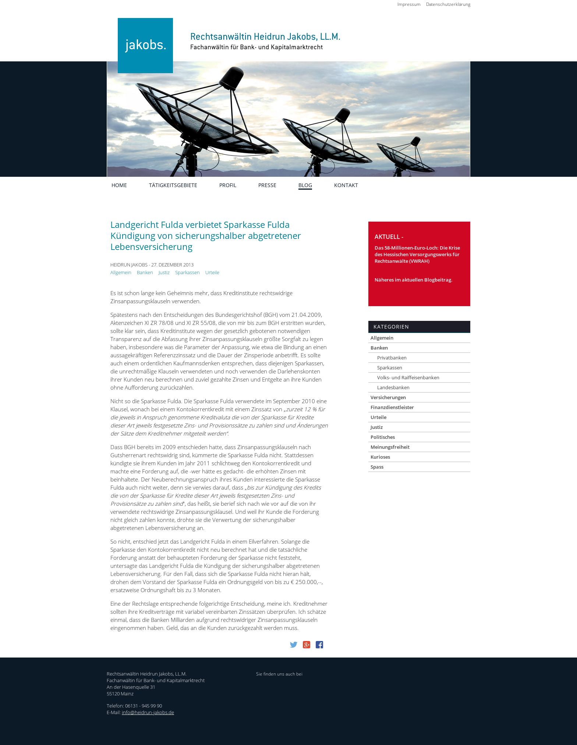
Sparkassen (187, 272)
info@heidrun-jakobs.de (148, 712)
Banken (145, 272)
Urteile (212, 272)
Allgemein (120, 272)
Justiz (164, 272)
